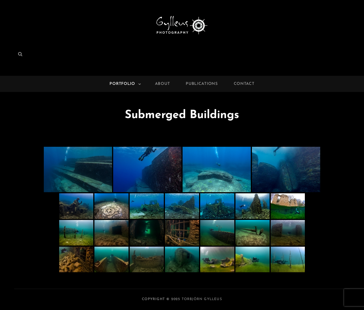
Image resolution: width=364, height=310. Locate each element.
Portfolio (125, 84)
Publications (202, 84)
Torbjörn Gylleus (202, 299)
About (162, 84)
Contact (244, 84)
